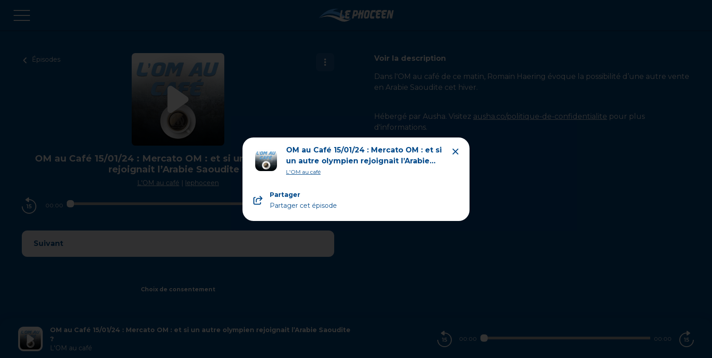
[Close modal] (455, 151)
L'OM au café (303, 171)
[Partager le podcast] (356, 200)
